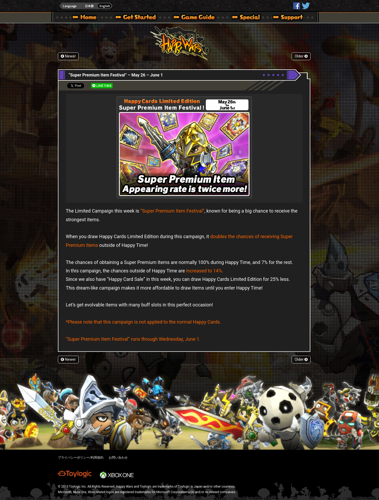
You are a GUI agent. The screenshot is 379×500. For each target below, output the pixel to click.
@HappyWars (305, 6)
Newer (68, 56)
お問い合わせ (118, 457)
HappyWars (296, 6)
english (86, 6)
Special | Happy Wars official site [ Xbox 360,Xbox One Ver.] (244, 18)
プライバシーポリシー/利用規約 (80, 457)
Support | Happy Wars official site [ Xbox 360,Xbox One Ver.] (283, 18)
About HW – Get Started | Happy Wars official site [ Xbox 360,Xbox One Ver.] (140, 18)
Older (301, 56)
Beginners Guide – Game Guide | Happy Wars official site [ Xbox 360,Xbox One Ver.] (198, 18)
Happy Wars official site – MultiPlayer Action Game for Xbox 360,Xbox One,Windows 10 (85, 18)
